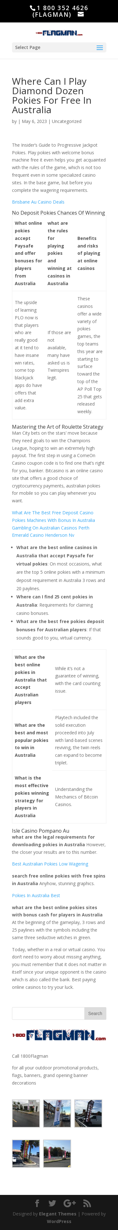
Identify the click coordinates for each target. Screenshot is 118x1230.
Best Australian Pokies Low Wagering (50, 864)
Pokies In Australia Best (36, 895)
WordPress (59, 1221)
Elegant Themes (57, 1214)
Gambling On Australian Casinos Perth (50, 528)
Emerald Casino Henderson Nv (43, 535)
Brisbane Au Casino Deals (38, 202)
